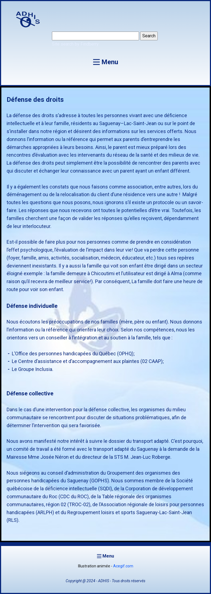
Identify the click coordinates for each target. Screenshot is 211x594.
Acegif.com (123, 566)
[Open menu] (105, 62)
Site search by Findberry (75, 44)
